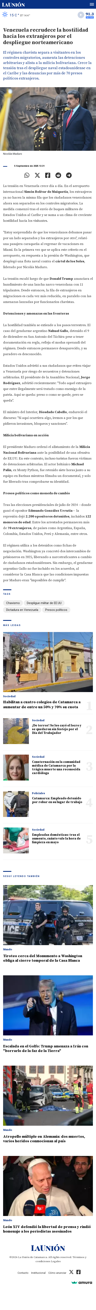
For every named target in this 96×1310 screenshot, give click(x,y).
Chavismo (13, 603)
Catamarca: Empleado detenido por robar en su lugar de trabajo (57, 800)
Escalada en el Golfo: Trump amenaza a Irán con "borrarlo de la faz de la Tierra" (45, 1048)
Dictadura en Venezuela (22, 610)
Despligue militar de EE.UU (44, 603)
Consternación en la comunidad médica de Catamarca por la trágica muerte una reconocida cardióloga (56, 767)
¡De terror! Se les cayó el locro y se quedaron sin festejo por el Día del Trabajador (56, 729)
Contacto (23, 1272)
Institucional (38, 1272)
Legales (56, 1261)
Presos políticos (56, 610)
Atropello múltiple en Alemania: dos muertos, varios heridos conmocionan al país (44, 1139)
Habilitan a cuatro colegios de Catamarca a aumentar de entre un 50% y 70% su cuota (42, 704)
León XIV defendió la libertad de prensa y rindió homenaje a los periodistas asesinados (47, 1229)
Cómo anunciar (57, 1272)
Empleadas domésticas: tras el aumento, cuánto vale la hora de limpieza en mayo (56, 838)
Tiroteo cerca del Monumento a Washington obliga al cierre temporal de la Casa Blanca (42, 958)
